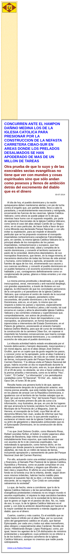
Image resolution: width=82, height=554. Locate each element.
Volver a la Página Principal (19, 548)
